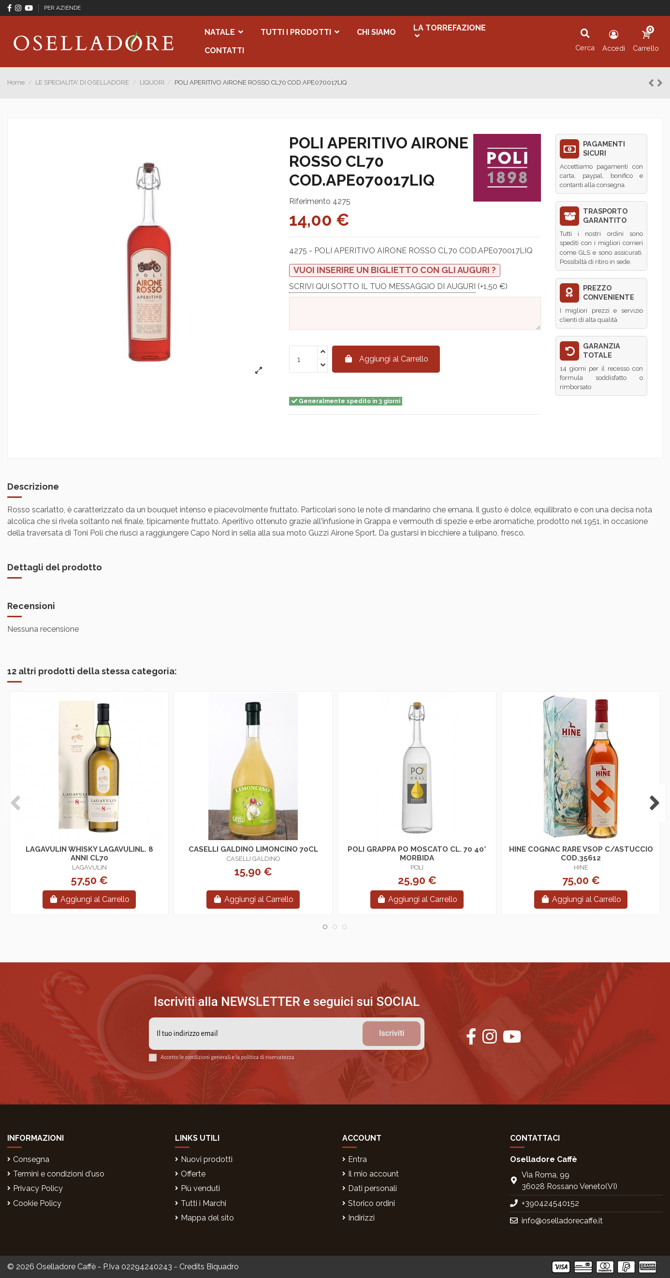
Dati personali (372, 1188)
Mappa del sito (207, 1217)
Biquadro (222, 1266)
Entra (357, 1159)
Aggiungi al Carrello (386, 358)
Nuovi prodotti (207, 1159)
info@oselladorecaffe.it (562, 1220)
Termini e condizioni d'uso (58, 1173)
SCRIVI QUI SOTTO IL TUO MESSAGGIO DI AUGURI (382, 286)
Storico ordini (371, 1203)
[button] (224, 32)
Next (654, 803)
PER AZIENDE (62, 7)
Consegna (31, 1159)
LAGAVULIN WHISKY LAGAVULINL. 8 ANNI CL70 (89, 853)
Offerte (193, 1173)
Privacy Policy (38, 1188)
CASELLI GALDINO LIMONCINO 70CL (253, 849)
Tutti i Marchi (203, 1203)
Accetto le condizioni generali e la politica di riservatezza (227, 1057)
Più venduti (200, 1188)
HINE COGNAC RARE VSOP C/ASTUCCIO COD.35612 (581, 853)
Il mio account (373, 1173)
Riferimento (310, 201)
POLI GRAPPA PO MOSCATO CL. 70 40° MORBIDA (417, 853)
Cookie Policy (37, 1203)
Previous (16, 803)
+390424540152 (550, 1203)
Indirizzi (361, 1217)
